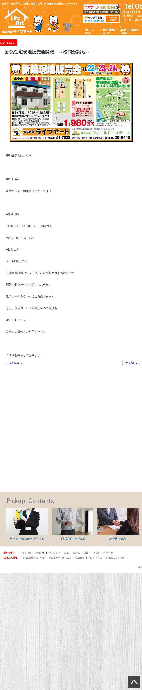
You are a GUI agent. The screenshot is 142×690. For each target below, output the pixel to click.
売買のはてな (95, 557)
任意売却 (79, 557)
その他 (96, 552)
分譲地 (76, 552)
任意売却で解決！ (118, 524)
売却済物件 (109, 552)
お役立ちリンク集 (115, 557)
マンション (54, 552)
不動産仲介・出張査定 (72, 524)
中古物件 (26, 552)
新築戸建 (40, 552)
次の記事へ (132, 363)
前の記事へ (14, 363)
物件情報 (108, 30)
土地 (66, 552)
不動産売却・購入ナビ (33, 557)
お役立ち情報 (129, 30)
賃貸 (86, 552)
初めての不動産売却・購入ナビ (27, 524)
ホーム (89, 30)
